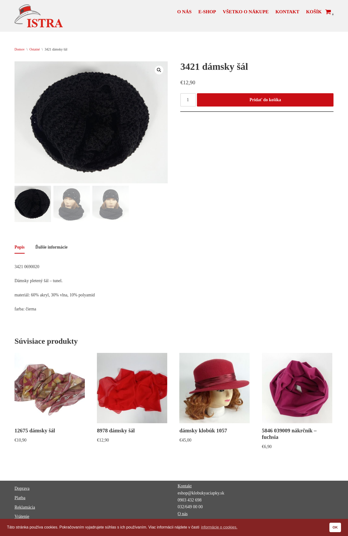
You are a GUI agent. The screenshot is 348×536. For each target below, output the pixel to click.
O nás (183, 11)
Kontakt (287, 11)
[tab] (19, 248)
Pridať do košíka (265, 100)
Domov (19, 49)
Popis (19, 247)
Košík (314, 11)
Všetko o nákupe (245, 11)
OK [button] (335, 527)
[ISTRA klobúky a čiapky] (38, 15)
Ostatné (34, 49)
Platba (19, 499)
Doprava (21, 489)
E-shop (207, 11)
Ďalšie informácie (52, 247)
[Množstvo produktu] (188, 100)
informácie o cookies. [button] (219, 527)
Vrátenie (21, 517)
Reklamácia (24, 508)
